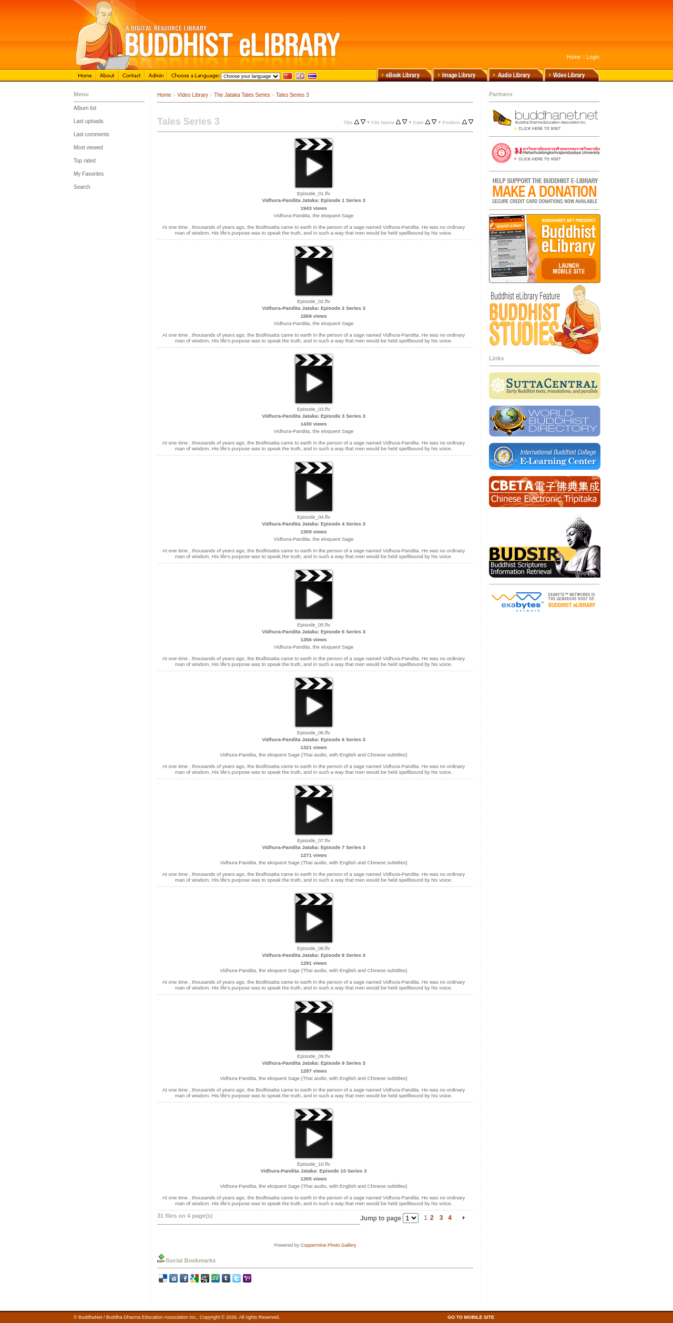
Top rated (85, 161)
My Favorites (89, 174)
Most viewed (88, 147)
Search (82, 187)
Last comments (91, 134)
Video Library (192, 95)
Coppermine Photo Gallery (328, 1245)
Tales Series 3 (292, 95)
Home (574, 57)
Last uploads (89, 121)
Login (593, 57)
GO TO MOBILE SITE (470, 1317)
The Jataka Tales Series (242, 95)
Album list (85, 108)
